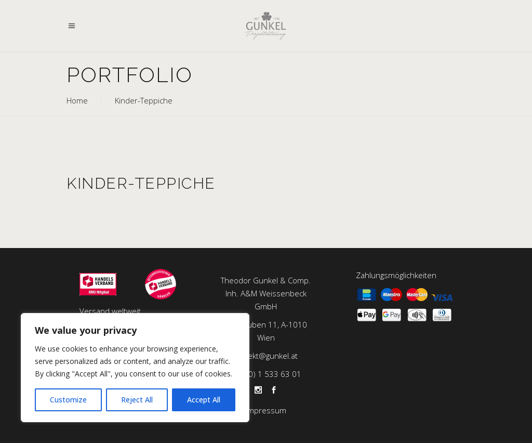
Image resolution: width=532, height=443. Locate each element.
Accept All (203, 400)
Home (77, 100)
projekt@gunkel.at (266, 355)
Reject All (137, 400)
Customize (68, 400)
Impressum (266, 410)
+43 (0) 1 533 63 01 (265, 374)
